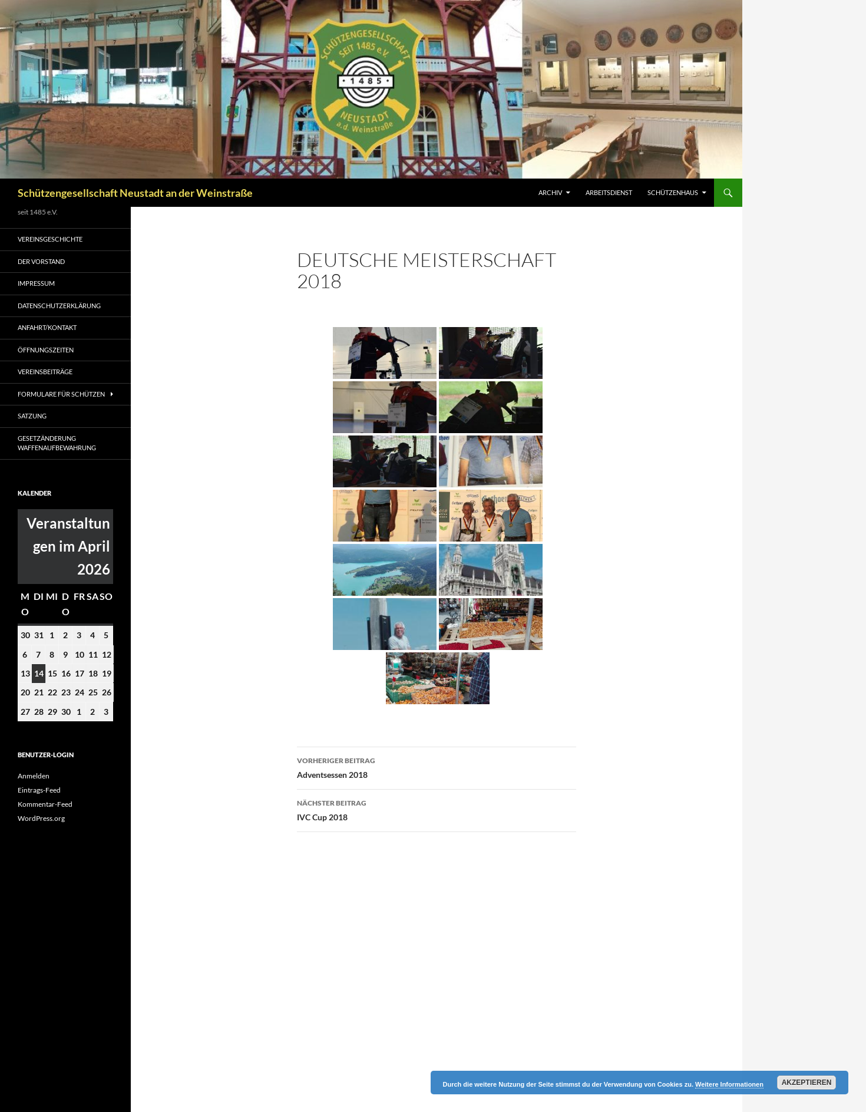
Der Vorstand (41, 261)
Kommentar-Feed (45, 804)
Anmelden (33, 775)
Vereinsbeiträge (45, 371)
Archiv (550, 192)
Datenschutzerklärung (59, 305)
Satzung (32, 416)
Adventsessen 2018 (436, 767)
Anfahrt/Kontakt (47, 327)
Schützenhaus (672, 192)
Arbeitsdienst (609, 192)
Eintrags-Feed (39, 790)
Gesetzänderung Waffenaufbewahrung (57, 443)
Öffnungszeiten (46, 350)
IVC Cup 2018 (436, 809)
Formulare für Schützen (61, 394)
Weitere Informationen (729, 1084)
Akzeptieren (807, 1082)
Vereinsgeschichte (50, 239)
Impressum (36, 283)
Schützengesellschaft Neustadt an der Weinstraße (135, 192)
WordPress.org (41, 818)
